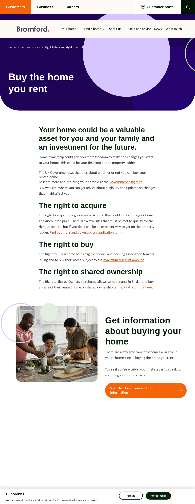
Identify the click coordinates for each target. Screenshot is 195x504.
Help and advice (140, 29)
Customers (15, 7)
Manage (131, 495)
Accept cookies (158, 495)
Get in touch (173, 29)
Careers (72, 7)
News (158, 29)
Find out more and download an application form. (86, 232)
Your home (68, 29)
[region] (97, 496)
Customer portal (158, 7)
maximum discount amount (123, 260)
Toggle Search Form (188, 7)
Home (12, 47)
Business (45, 7)
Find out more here (138, 287)
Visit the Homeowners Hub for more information (137, 390)
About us (115, 29)
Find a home (92, 29)
